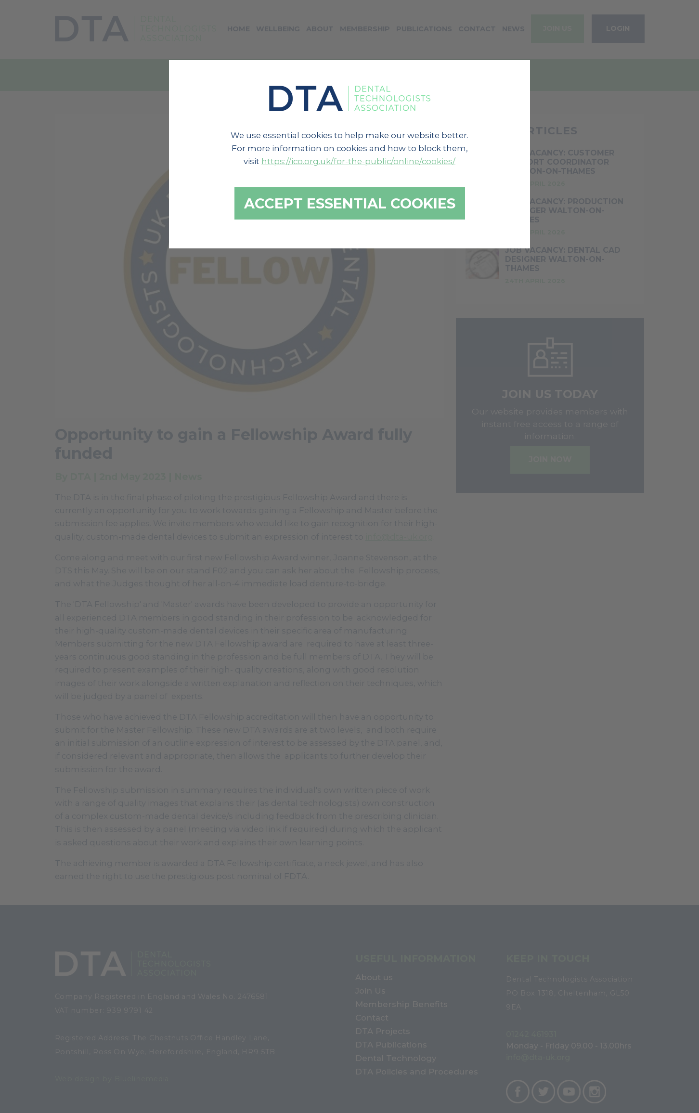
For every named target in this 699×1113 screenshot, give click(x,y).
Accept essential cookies (349, 203)
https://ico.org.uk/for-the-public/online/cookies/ (358, 161)
